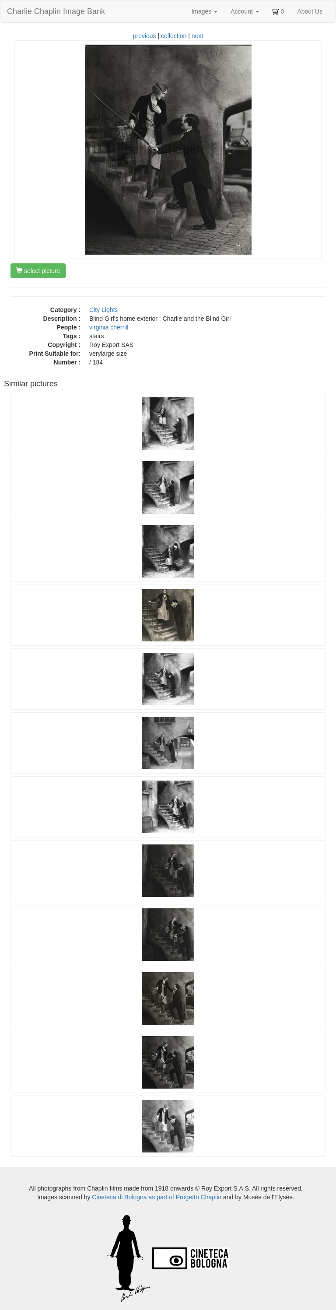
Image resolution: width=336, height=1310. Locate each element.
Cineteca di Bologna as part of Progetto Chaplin (156, 1197)
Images (204, 11)
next (197, 35)
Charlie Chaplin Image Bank (56, 11)
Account (245, 11)
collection (173, 35)
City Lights (103, 309)
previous (144, 35)
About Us (309, 11)
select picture (38, 270)
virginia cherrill (108, 327)
